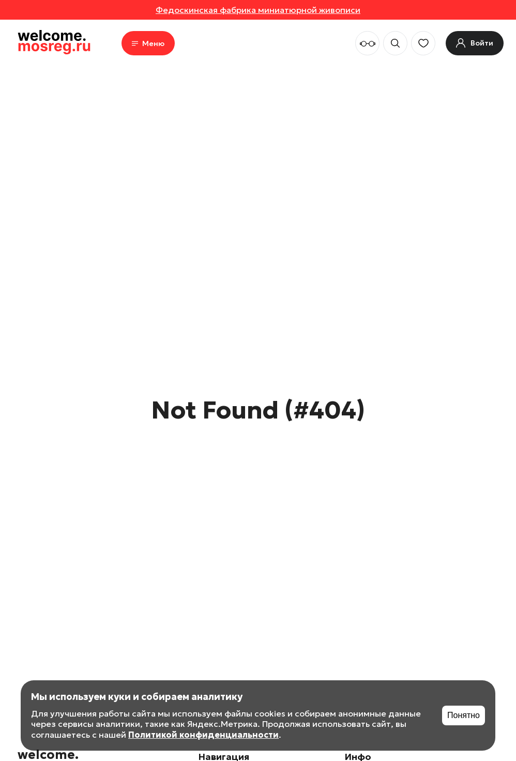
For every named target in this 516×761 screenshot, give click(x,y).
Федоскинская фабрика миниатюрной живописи (258, 10)
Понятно (463, 715)
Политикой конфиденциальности (203, 734)
